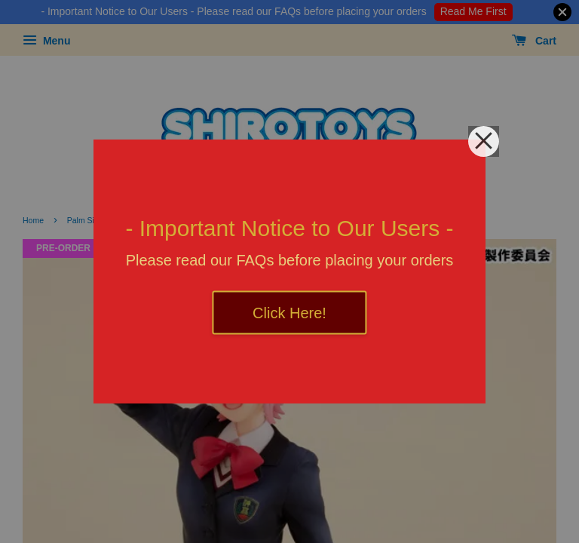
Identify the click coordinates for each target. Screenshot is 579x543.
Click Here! (289, 313)
